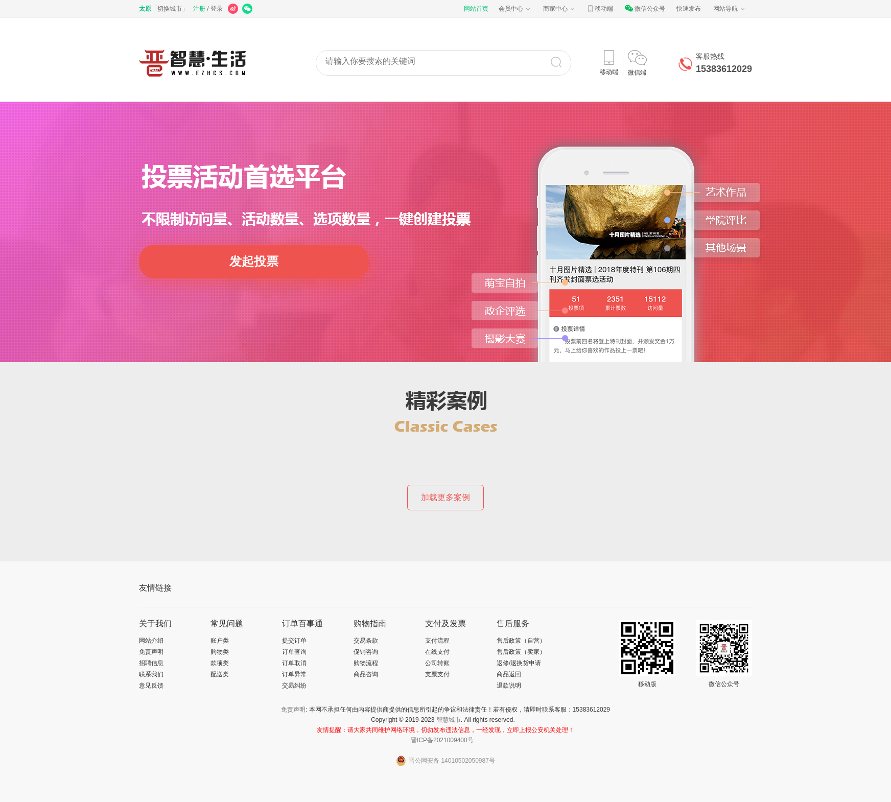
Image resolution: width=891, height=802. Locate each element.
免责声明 (151, 651)
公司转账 (437, 663)
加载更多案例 (445, 497)
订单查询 (294, 651)
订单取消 (294, 663)
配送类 (219, 674)
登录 (216, 8)
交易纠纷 (294, 685)
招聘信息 (151, 663)
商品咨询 (366, 674)
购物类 (219, 651)
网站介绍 (151, 640)
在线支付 (437, 651)
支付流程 (437, 640)
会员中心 (515, 8)
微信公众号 (644, 8)
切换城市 (169, 8)
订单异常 (294, 674)
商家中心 (559, 8)
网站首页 (476, 8)
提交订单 (294, 640)
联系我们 (151, 674)
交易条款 (366, 640)
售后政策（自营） (521, 640)
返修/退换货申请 (519, 663)
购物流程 (366, 663)
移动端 (600, 8)
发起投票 (253, 261)
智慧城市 (448, 719)
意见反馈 (151, 685)
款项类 (219, 663)
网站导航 (729, 8)
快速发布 (688, 8)
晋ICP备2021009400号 (442, 740)
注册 (199, 8)
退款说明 (509, 685)
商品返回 (509, 674)
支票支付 (437, 674)
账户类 (219, 640)
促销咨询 (366, 651)
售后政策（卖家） (521, 651)
